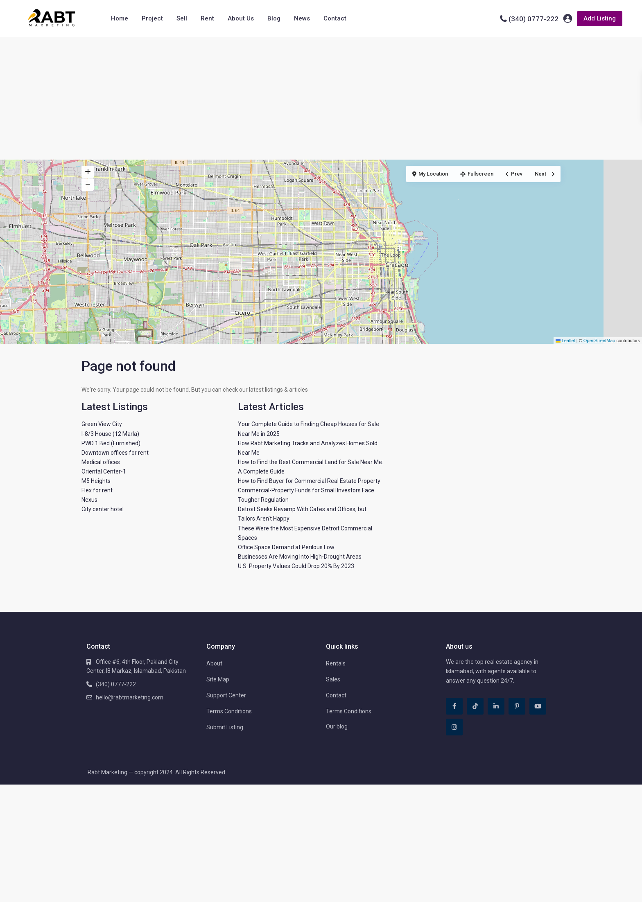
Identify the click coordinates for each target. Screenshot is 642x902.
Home (119, 18)
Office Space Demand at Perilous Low (286, 547)
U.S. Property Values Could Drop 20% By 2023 (296, 566)
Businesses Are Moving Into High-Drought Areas (300, 556)
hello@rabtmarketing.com (129, 697)
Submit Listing (224, 727)
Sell (181, 18)
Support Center (226, 695)
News (302, 18)
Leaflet (565, 340)
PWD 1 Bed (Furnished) (110, 443)
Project (152, 18)
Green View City (101, 424)
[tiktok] (475, 706)
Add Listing (599, 18)
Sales (333, 679)
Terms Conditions (229, 711)
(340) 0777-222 (533, 19)
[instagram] (454, 727)
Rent (207, 18)
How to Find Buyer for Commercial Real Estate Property (309, 481)
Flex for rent (97, 490)
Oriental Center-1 (103, 471)
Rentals (336, 663)
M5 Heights (96, 481)
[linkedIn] (496, 706)
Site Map (217, 679)
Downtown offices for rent (115, 452)
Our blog (337, 726)
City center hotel (102, 509)
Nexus (89, 499)
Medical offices (100, 462)
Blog (273, 18)
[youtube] (537, 706)
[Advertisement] (321, 98)
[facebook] (454, 706)
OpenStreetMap (599, 340)
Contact (334, 18)
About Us (241, 18)
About (214, 663)
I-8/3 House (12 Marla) (110, 434)
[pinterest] (517, 706)
